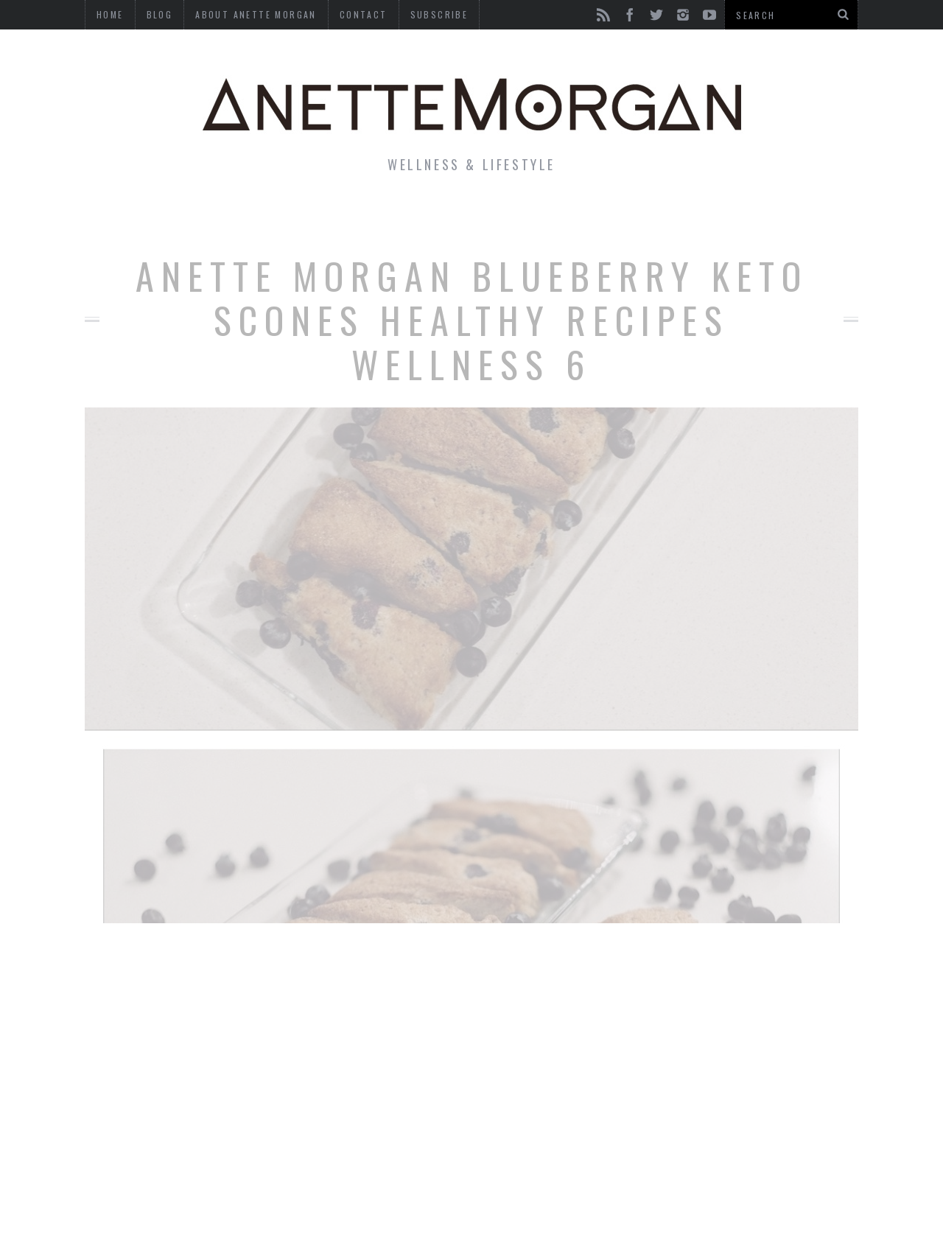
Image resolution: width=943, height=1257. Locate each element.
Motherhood (548, 216)
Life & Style (189, 216)
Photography (750, 216)
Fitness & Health (329, 216)
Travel (647, 216)
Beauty (448, 216)
